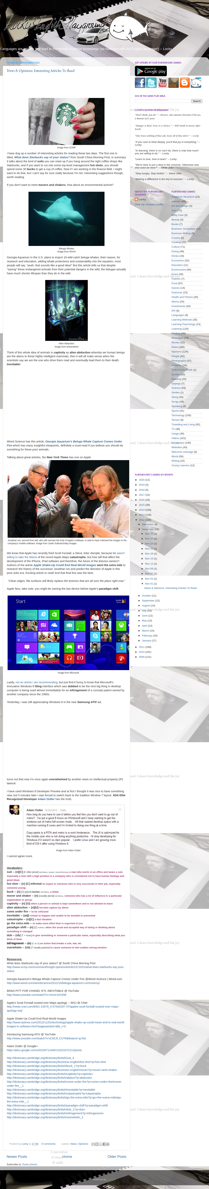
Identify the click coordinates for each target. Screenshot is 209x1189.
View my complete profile (149, 204)
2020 (142, 479)
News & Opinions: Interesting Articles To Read (40, 71)
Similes (176, 392)
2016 (142, 499)
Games (176, 287)
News (73, 1143)
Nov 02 (149, 578)
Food (174, 283)
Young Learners (181, 465)
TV (173, 429)
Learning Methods (182, 319)
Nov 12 (149, 563)
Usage (175, 433)
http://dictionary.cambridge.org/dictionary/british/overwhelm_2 (45, 1117)
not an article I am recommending (36, 682)
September (148, 600)
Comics (176, 237)
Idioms (175, 301)
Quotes (176, 374)
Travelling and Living (183, 424)
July (144, 610)
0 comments (48, 1143)
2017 (142, 494)
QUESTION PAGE (182, 369)
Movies (176, 342)
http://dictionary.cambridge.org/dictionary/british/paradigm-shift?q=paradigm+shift (57, 1105)
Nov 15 (149, 558)
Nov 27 (149, 538)
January (147, 640)
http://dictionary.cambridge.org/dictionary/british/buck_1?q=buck (46, 1065)
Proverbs (177, 365)
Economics (178, 260)
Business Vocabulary (183, 228)
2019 (142, 484)
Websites (177, 447)
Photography (179, 360)
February (147, 635)
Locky (25, 1143)
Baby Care (178, 215)
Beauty (176, 219)
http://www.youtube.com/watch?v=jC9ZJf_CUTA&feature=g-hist (46, 1038)
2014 (142, 509)
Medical (176, 333)
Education (177, 265)
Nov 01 (149, 583)
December (148, 524)
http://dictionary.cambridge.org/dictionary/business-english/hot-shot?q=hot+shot (56, 1061)
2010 (142, 652)
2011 (142, 647)
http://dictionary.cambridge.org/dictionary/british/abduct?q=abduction (49, 1077)
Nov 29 (149, 533)
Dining (175, 251)
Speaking (177, 406)
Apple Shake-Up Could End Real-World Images (64, 565)
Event (175, 274)
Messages (177, 337)
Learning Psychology (183, 324)
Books (175, 224)
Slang (175, 397)
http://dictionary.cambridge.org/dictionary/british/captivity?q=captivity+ (50, 1073)
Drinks (175, 256)
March (146, 630)
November (148, 529)
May (144, 620)
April (145, 625)
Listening (177, 328)
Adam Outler (46, 799)
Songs (175, 401)
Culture (176, 246)
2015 (142, 504)
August (146, 605)
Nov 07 (149, 573)
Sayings (176, 383)
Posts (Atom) (29, 1164)
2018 (142, 489)
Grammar (177, 292)
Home (67, 1157)
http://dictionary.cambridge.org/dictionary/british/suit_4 (40, 1057)
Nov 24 (149, 543)
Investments (178, 306)
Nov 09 (149, 568)
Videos (175, 438)
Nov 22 (149, 548)
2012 (142, 520)
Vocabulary (178, 442)
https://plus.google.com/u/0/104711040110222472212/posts (44, 1050)
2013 (142, 514)
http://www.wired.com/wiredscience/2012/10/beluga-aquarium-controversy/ (53, 983)
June (145, 615)
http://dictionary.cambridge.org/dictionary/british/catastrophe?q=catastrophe (54, 1093)
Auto (174, 210)
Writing (176, 460)
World (175, 456)
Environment (179, 269)
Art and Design (180, 205)
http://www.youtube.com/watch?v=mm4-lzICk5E (36, 994)
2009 (142, 656)
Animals (176, 201)
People (176, 356)
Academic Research (183, 196)
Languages (178, 315)
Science (176, 388)
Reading (176, 379)
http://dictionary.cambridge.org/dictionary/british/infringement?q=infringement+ (55, 1113)
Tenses (176, 419)
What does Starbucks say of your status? (42, 157)
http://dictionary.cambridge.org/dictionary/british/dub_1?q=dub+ (46, 1109)
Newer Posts (17, 1157)
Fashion (176, 278)
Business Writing (181, 233)
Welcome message (182, 451)
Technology (178, 415)
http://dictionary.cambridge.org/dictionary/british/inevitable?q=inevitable (51, 1089)
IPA (174, 310)
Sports (175, 410)
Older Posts (117, 1157)
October (147, 595)
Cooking (176, 242)
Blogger (111, 1179)
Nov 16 (149, 553)
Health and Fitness (182, 297)
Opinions (83, 1143)
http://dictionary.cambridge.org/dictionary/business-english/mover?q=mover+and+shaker (62, 1069)
